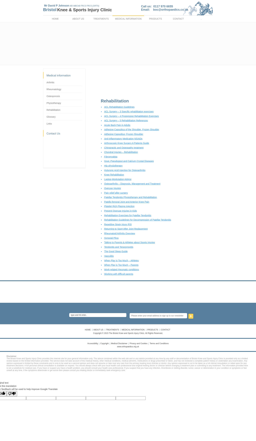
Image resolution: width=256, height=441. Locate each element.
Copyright (104, 343)
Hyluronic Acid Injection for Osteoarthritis (124, 170)
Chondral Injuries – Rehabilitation (121, 152)
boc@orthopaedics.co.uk (170, 9)
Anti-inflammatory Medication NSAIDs (123, 138)
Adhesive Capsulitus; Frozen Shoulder (123, 134)
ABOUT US (78, 19)
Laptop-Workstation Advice (117, 179)
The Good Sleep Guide (116, 251)
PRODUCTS (155, 19)
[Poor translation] (12, 393)
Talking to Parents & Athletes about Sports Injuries (129, 242)
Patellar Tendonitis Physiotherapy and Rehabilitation (130, 197)
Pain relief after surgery (116, 193)
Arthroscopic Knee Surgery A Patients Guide (126, 143)
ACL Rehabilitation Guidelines (119, 107)
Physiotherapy (54, 103)
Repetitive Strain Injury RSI (118, 224)
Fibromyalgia (110, 156)
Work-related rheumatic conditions (121, 269)
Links (49, 123)
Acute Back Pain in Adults (117, 125)
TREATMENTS (101, 19)
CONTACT (178, 19)
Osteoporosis (53, 96)
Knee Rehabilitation (114, 174)
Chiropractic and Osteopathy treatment (123, 147)
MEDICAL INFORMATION (128, 19)
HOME (55, 19)
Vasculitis (109, 256)
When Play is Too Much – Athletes (121, 260)
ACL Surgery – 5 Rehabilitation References (126, 120)
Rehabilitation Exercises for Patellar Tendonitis (127, 215)
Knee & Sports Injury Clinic (84, 9)
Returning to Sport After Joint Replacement (126, 229)
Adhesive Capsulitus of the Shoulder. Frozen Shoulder (131, 129)
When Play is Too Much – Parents (121, 265)
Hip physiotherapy (113, 165)
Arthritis (50, 82)
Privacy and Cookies (138, 343)
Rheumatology (54, 89)
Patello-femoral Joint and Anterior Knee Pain (126, 202)
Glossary (51, 116)
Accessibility (92, 343)
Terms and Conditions (159, 343)
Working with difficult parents (118, 274)
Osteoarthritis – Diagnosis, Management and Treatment (132, 183)
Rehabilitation (53, 110)
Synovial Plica (111, 238)
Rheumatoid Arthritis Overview (119, 233)
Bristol (49, 9)
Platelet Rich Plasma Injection (119, 206)
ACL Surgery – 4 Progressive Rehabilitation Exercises (131, 116)
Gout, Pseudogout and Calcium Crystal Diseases (129, 161)
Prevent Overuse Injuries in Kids (120, 211)
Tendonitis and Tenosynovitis (118, 247)
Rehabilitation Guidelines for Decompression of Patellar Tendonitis (137, 220)
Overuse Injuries (112, 188)
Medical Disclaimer (119, 343)
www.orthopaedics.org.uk (128, 346)
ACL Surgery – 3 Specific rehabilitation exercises (128, 111)
